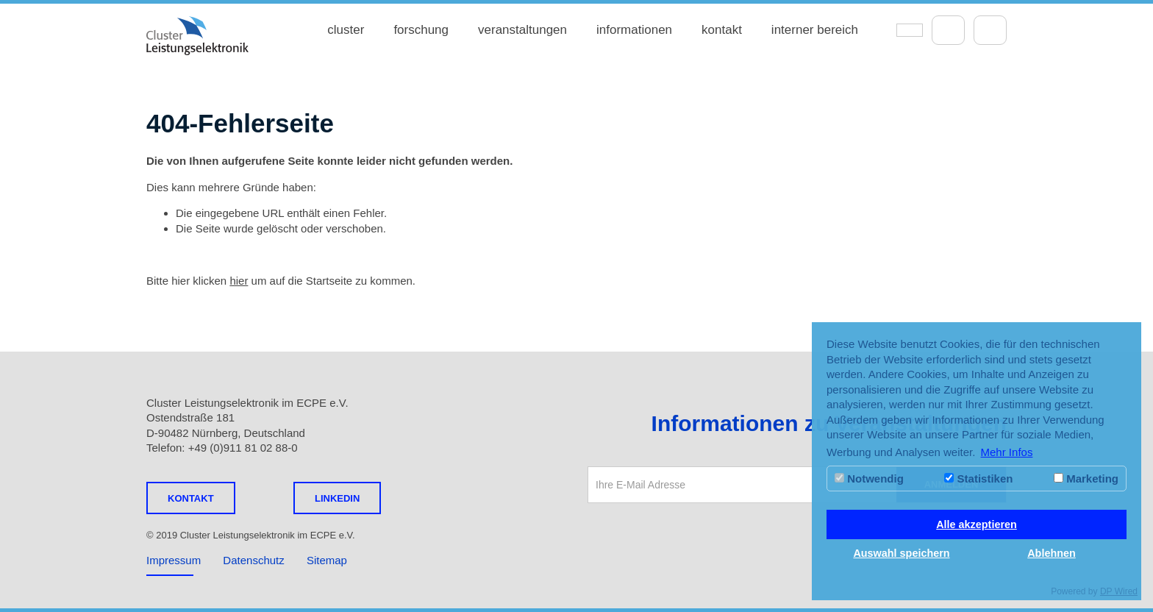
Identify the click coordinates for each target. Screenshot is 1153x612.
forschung (421, 30)
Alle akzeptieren (976, 524)
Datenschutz (253, 560)
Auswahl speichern (901, 553)
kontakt (722, 30)
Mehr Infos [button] (1007, 452)
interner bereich (814, 30)
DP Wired (1119, 591)
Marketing (1086, 478)
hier (238, 280)
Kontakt (191, 498)
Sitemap (327, 560)
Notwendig (869, 478)
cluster (345, 30)
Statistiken (978, 478)
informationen (634, 30)
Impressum (173, 560)
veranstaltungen (522, 30)
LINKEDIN (337, 498)
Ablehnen (1051, 553)
